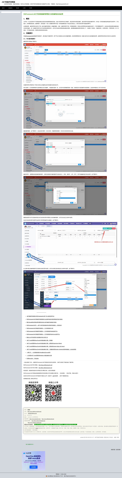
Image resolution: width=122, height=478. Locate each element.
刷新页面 (113, 449)
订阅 (24, 8)
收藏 (115, 437)
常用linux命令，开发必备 (33, 358)
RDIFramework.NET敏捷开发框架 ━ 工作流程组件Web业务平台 (42, 331)
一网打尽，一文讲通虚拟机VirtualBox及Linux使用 (38, 352)
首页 (3, 8)
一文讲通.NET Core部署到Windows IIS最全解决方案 (39, 355)
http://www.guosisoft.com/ (62, 4)
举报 (118, 437)
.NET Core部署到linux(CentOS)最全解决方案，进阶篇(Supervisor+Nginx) (44, 343)
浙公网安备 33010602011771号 (54, 476)
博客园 (57, 474)
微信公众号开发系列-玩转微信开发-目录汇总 (37, 337)
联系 (17, 8)
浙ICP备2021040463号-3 (70, 476)
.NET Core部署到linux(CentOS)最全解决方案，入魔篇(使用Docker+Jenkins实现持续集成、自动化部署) (51, 349)
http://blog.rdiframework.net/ (45, 367)
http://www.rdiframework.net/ (45, 365)
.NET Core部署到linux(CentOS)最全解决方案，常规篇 (40, 340)
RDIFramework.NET (29, 36)
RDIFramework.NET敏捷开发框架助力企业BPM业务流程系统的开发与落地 (44, 319)
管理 (30, 8)
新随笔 (10, 8)
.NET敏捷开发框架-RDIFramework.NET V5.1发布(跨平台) (40, 316)
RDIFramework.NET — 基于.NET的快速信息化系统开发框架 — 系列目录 (44, 325)
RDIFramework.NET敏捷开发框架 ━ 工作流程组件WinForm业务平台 (43, 334)
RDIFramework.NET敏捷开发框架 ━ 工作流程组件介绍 (40, 328)
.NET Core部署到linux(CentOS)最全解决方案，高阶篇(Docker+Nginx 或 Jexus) (46, 346)
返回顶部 (118, 449)
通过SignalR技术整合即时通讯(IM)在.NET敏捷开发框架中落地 (41, 322)
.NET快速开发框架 (8, 2)
